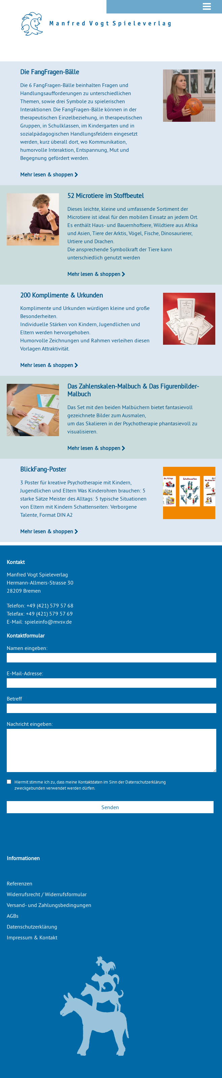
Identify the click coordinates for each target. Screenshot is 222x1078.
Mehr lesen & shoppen (49, 174)
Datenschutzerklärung (145, 782)
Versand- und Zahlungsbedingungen (49, 905)
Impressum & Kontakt (32, 937)
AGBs (13, 915)
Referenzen (19, 883)
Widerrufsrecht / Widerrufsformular (47, 894)
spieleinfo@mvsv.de (48, 621)
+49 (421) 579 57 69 (49, 613)
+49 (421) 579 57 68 (50, 605)
